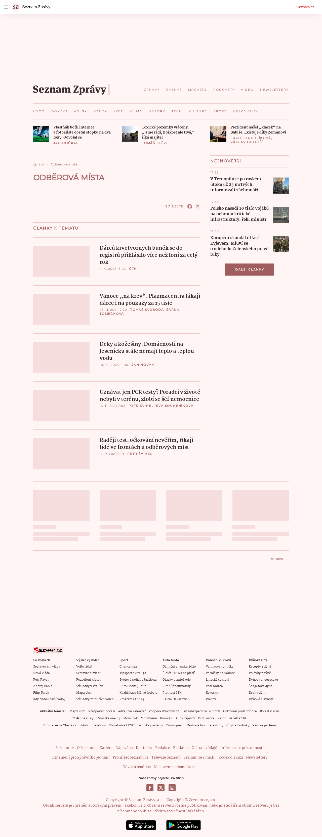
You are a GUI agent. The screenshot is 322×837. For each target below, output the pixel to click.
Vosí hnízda (214, 685)
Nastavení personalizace (175, 767)
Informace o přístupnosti (242, 747)
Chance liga (128, 666)
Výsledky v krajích (89, 685)
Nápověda (124, 747)
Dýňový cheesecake (263, 679)
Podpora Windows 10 (164, 710)
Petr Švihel (141, 405)
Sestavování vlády (46, 666)
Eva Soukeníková (174, 405)
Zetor (222, 717)
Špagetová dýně (260, 685)
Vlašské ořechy (109, 717)
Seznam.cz (305, 7)
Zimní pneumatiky (177, 685)
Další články (249, 269)
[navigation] (6, 7)
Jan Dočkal (65, 143)
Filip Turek (41, 692)
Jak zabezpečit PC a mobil (201, 710)
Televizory (215, 724)
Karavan (166, 717)
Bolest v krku (269, 710)
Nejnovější (225, 161)
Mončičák (130, 717)
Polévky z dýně (260, 672)
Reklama (181, 747)
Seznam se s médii (200, 757)
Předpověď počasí (101, 710)
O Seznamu (87, 747)
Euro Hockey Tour (132, 685)
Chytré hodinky (237, 724)
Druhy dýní (257, 692)
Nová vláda (41, 672)
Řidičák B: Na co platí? (179, 672)
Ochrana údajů (204, 747)
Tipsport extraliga (132, 672)
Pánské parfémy (264, 724)
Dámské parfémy (150, 724)
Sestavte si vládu (88, 672)
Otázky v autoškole (177, 679)
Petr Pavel (41, 679)
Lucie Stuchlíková (250, 138)
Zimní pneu (175, 724)
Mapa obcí (84, 692)
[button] (41, 134)
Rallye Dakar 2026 (176, 698)
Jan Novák (143, 364)
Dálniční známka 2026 (179, 666)
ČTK (133, 269)
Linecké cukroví (217, 679)
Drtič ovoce (206, 717)
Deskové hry (196, 724)
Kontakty (144, 747)
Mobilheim (149, 717)
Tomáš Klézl (155, 143)
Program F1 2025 (131, 698)
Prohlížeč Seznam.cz (130, 757)
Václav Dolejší (246, 142)
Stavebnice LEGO (121, 724)
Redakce (162, 747)
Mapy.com (77, 710)
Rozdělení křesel (88, 679)
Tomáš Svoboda (147, 309)
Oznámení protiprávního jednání (81, 757)
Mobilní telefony (93, 724)
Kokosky (212, 692)
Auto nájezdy (185, 717)
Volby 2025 (84, 666)
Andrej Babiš (42, 685)
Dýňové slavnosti (261, 698)
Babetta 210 (237, 717)
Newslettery (256, 757)
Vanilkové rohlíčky (219, 666)
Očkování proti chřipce (240, 710)
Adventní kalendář (132, 710)
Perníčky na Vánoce (220, 672)
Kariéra (106, 747)
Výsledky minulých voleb (94, 698)
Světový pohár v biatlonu (138, 679)
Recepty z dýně (260, 666)
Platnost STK (172, 692)
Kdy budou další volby (49, 698)
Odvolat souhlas (137, 767)
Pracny (211, 698)
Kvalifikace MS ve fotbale (138, 692)
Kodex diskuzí (231, 757)
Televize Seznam (166, 757)
